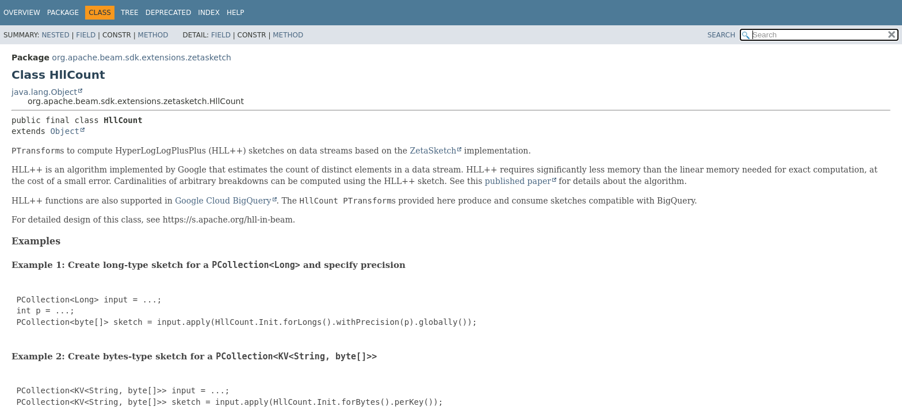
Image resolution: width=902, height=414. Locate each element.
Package (63, 13)
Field (85, 35)
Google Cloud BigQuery (223, 200)
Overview (21, 13)
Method (153, 35)
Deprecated (169, 13)
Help (235, 13)
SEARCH (722, 35)
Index (209, 13)
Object (64, 131)
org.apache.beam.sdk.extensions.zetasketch (141, 57)
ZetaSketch (433, 150)
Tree (130, 13)
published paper (518, 181)
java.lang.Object (44, 92)
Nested (55, 35)
